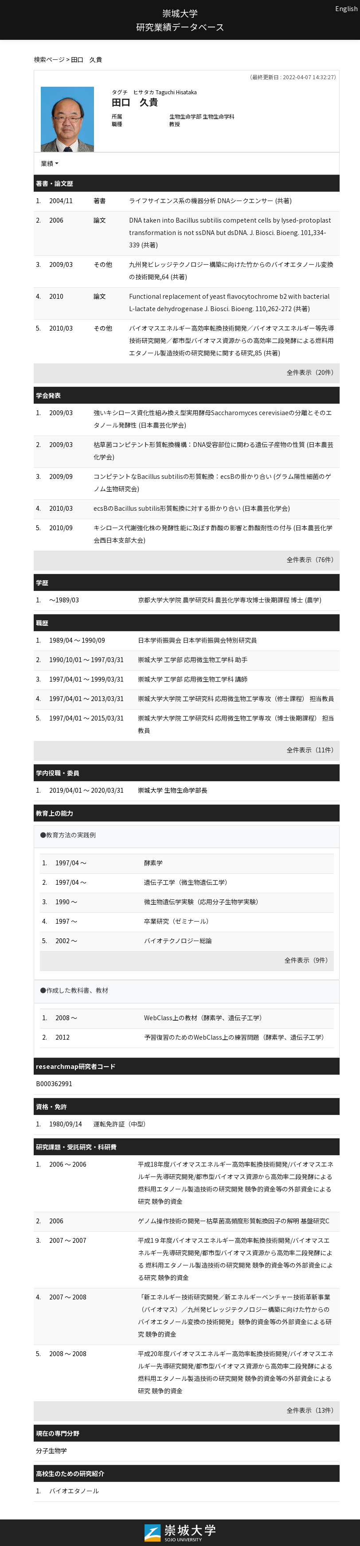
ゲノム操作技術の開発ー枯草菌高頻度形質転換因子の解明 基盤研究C (233, 1220)
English (346, 8)
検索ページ (49, 59)
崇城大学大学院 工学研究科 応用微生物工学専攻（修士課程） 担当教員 (236, 698)
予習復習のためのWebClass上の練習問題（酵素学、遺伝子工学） (236, 1037)
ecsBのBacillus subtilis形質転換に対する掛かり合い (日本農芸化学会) (192, 508)
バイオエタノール (74, 1490)
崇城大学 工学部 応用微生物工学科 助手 (192, 659)
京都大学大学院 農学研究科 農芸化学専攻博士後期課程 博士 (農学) (229, 599)
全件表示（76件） (312, 559)
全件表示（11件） (312, 749)
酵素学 (153, 862)
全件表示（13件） (312, 1410)
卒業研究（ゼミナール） (178, 921)
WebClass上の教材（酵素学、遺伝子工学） (205, 1017)
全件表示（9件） (308, 960)
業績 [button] (47, 163)
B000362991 (54, 1083)
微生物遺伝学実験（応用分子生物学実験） (203, 901)
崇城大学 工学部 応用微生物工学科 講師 (192, 679)
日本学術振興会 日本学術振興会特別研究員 (197, 640)
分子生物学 (51, 1450)
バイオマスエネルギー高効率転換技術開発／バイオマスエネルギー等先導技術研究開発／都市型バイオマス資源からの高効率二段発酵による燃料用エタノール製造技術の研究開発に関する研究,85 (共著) (231, 340)
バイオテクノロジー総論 (178, 940)
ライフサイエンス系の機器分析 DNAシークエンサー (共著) (210, 200)
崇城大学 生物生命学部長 (172, 790)
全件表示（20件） (312, 372)
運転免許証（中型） (121, 1123)
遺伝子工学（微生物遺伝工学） (187, 882)
